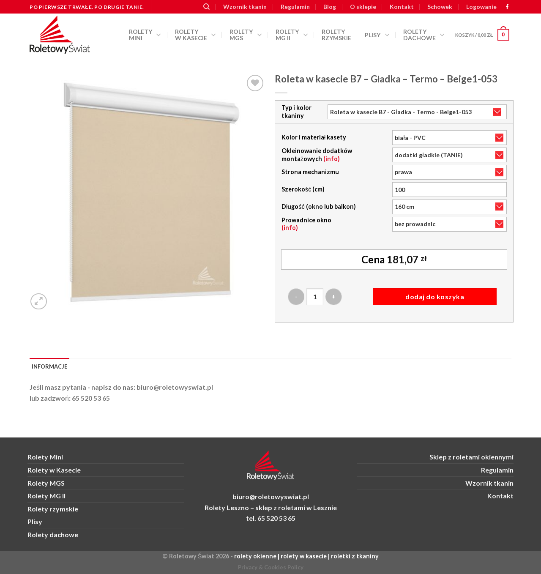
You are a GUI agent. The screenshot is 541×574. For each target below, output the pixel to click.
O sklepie (363, 6)
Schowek (439, 6)
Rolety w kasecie (195, 34)
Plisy (377, 35)
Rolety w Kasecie (54, 470)
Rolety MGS (246, 34)
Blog (329, 6)
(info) (331, 158)
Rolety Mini (145, 34)
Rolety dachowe (424, 34)
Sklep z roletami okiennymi (471, 457)
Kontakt (402, 6)
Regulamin (295, 6)
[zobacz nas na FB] (507, 7)
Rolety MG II (292, 34)
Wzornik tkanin (245, 6)
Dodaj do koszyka (434, 296)
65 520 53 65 (91, 398)
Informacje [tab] (49, 366)
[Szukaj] (206, 7)
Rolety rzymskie (336, 34)
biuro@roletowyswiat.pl (175, 387)
